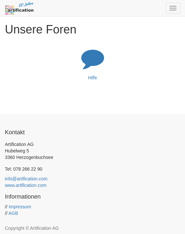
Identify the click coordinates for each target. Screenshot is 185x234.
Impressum (20, 206)
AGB (13, 213)
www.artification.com (25, 185)
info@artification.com (26, 178)
